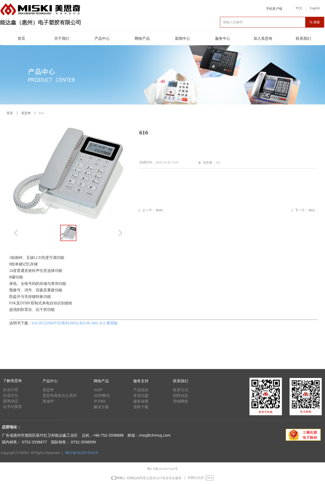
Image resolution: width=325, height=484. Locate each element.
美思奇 (26, 113)
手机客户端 (274, 9)
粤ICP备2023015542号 (82, 452)
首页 (9, 113)
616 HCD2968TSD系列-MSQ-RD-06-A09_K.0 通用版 (75, 323)
